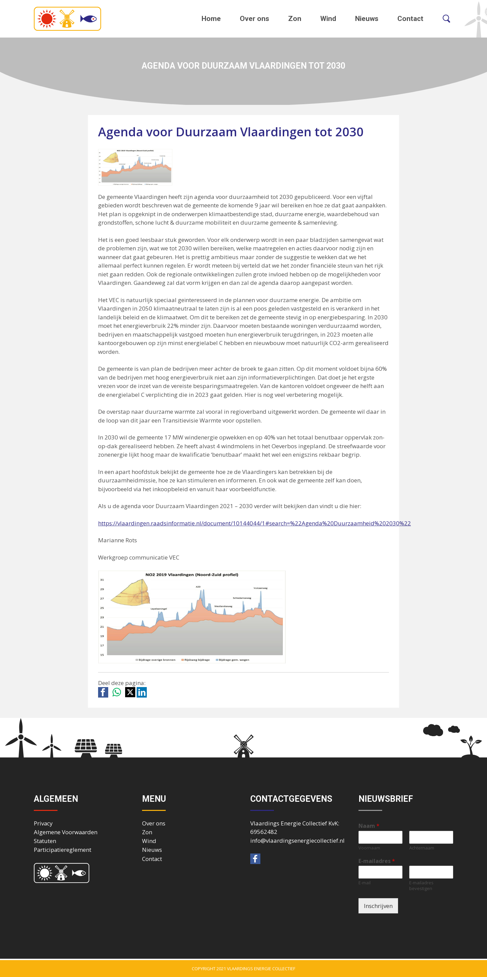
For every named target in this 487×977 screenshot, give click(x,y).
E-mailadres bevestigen (421, 885)
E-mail (364, 883)
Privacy (43, 823)
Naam (368, 826)
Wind (328, 19)
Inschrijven (378, 906)
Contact (410, 19)
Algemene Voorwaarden (65, 832)
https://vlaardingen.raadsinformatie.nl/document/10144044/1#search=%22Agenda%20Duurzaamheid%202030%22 (254, 523)
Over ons (254, 19)
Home (211, 19)
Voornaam (369, 848)
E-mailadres (376, 861)
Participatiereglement (62, 850)
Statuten (45, 841)
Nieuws (366, 19)
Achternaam (421, 848)
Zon (294, 19)
